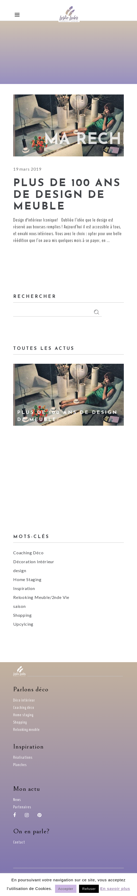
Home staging (23, 715)
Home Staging (27, 579)
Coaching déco (23, 707)
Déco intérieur (24, 700)
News (17, 800)
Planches (20, 765)
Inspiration (24, 588)
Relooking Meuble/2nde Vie (41, 597)
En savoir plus (115, 888)
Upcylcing (23, 623)
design (19, 570)
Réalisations (22, 757)
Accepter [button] (66, 889)
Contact (19, 842)
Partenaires (22, 807)
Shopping (22, 615)
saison (19, 606)
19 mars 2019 (27, 168)
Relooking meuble (26, 729)
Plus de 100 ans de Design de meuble (67, 195)
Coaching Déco (28, 552)
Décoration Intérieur (33, 561)
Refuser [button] (89, 889)
